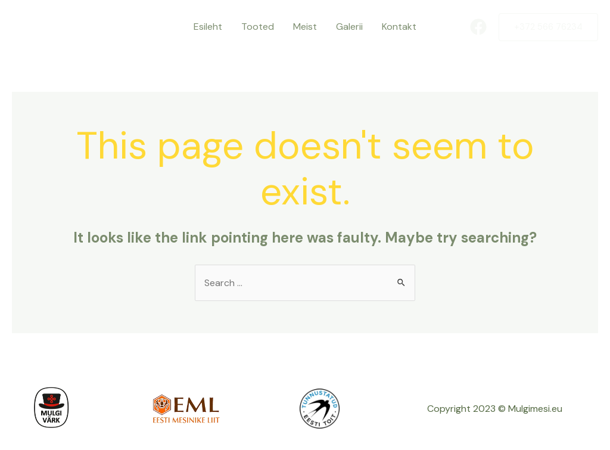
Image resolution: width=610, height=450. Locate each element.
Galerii (349, 26)
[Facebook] (478, 26)
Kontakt (399, 26)
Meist (305, 26)
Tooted (257, 26)
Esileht (208, 26)
